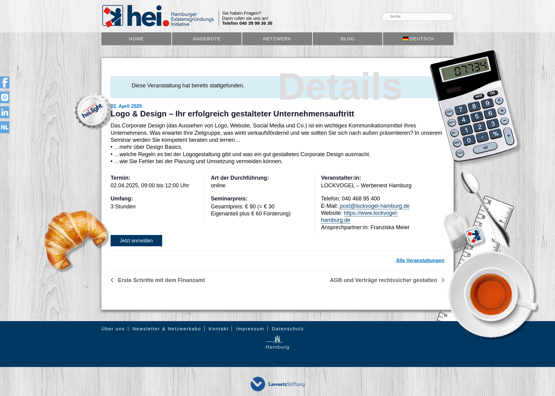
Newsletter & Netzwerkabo (167, 328)
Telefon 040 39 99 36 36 (247, 23)
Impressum (250, 328)
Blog (348, 38)
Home (136, 38)
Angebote (207, 38)
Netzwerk (277, 38)
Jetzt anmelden (136, 240)
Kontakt (218, 328)
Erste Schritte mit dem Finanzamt (160, 280)
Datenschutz (288, 328)
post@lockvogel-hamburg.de (375, 206)
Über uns (113, 328)
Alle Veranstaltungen (420, 260)
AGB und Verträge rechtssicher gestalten (384, 280)
